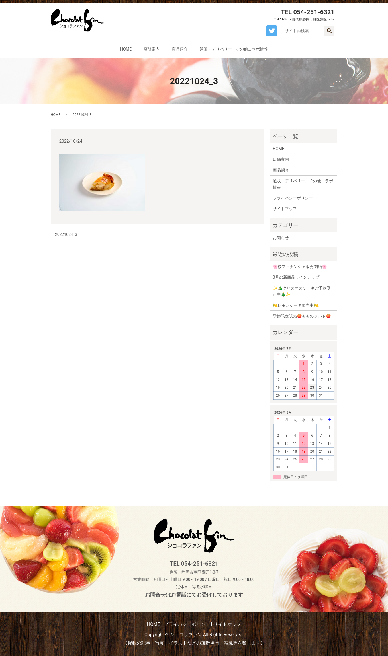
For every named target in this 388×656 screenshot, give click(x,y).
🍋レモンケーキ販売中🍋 (296, 305)
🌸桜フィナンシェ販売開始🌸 (300, 266)
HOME (126, 49)
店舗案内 (152, 49)
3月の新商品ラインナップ (296, 277)
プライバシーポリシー (293, 198)
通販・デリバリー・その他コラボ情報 (234, 49)
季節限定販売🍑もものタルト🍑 (302, 316)
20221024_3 (66, 234)
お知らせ (281, 237)
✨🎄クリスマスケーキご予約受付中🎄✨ (302, 291)
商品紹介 (180, 49)
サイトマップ (285, 208)
